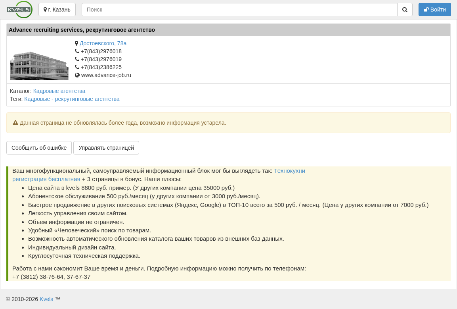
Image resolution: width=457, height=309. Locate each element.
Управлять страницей (106, 148)
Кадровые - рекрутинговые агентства (71, 99)
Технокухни (289, 170)
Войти (435, 9)
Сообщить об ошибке (39, 148)
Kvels (46, 299)
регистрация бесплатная (46, 179)
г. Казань (57, 9)
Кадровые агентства (59, 91)
